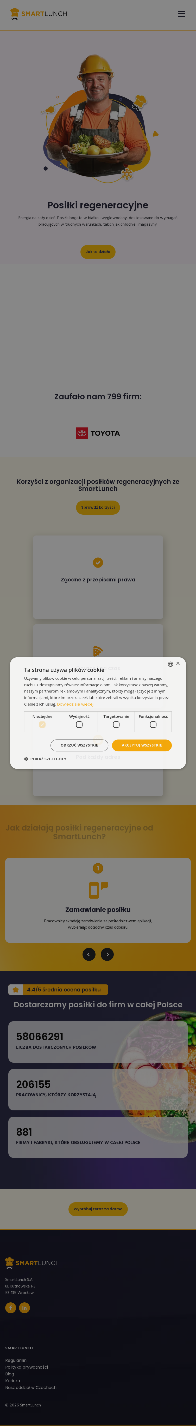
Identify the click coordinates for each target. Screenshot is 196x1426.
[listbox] (170, 664)
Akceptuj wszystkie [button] (142, 745)
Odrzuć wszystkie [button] (79, 745)
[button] (45, 758)
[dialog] (98, 713)
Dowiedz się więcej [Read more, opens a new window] (75, 704)
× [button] (178, 664)
